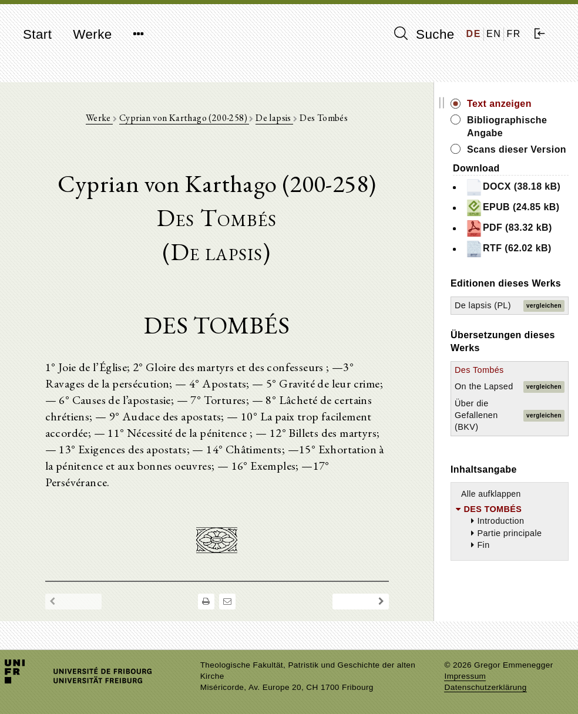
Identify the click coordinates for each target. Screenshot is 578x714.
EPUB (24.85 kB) (512, 208)
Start (37, 34)
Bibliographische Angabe (507, 126)
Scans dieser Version (516, 149)
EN (493, 34)
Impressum (465, 676)
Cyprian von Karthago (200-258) (184, 118)
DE (473, 34)
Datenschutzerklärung (485, 687)
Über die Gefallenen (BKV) (476, 415)
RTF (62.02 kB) (508, 249)
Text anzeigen (499, 104)
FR (513, 34)
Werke (92, 34)
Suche (424, 34)
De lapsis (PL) (483, 305)
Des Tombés (479, 370)
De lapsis (274, 118)
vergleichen (544, 305)
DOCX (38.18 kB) (512, 187)
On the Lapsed (484, 386)
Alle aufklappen (491, 494)
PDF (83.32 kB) (508, 228)
